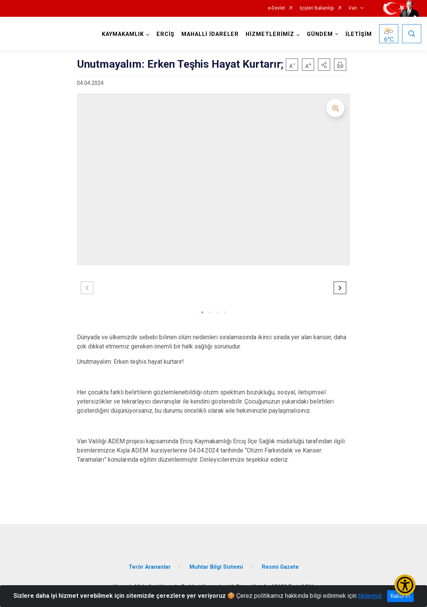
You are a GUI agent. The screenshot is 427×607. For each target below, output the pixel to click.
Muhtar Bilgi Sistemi (216, 567)
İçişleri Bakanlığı (317, 8)
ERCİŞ (165, 34)
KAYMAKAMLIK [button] (123, 34)
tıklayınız (370, 595)
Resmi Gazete (280, 567)
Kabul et (400, 596)
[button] (324, 65)
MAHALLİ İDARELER (210, 34)
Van (353, 8)
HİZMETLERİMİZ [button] (270, 34)
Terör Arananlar (150, 567)
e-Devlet (276, 8)
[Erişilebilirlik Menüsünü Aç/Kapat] (405, 585)
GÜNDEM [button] (320, 34)
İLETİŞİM (359, 34)
